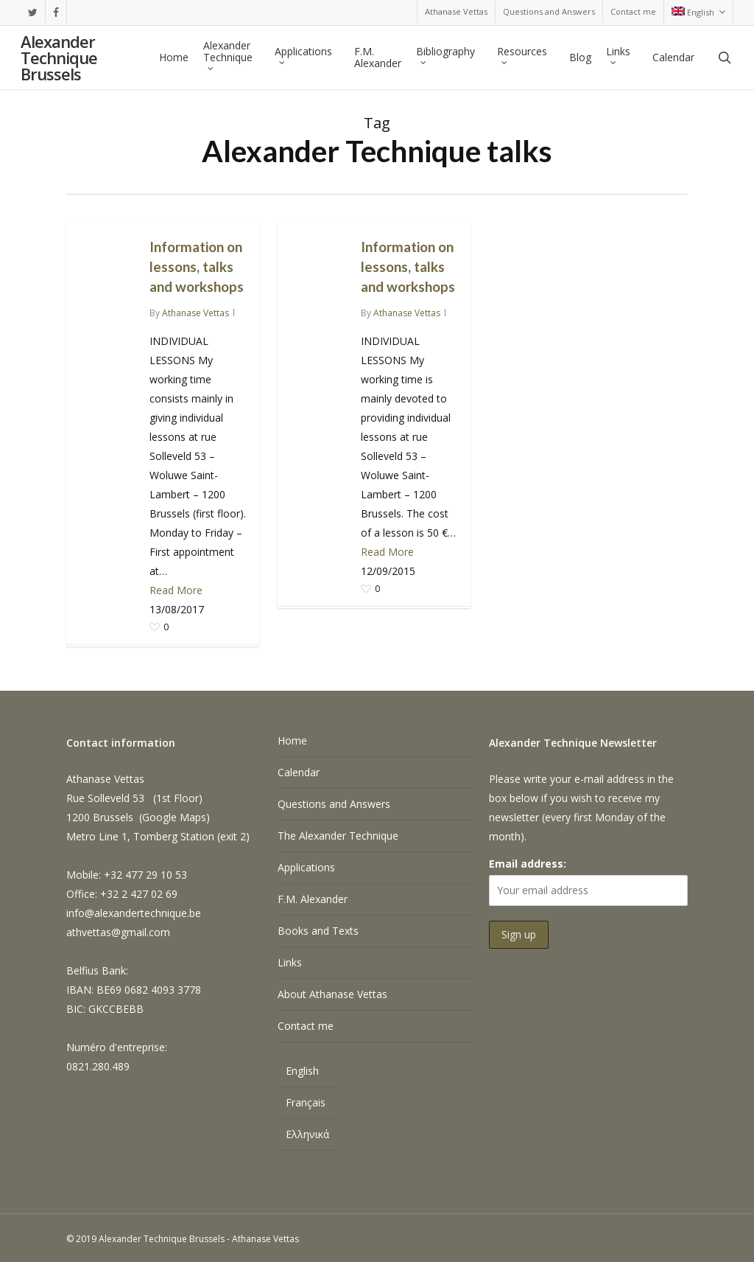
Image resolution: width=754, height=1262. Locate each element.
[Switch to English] (307, 1073)
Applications (306, 867)
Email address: (527, 864)
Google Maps (174, 817)
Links (290, 962)
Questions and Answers (334, 804)
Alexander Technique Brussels (59, 57)
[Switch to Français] (307, 1102)
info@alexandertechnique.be (133, 913)
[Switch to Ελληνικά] (307, 1134)
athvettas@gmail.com (118, 932)
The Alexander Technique (338, 836)
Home (292, 740)
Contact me (306, 1026)
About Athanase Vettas (332, 994)
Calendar (299, 772)
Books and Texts (318, 931)
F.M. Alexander (313, 899)
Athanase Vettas (195, 313)
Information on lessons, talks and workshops (196, 267)
